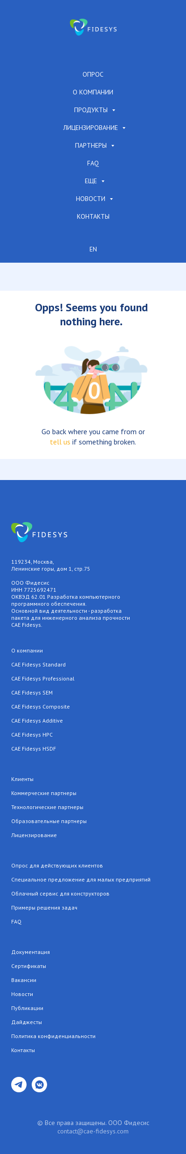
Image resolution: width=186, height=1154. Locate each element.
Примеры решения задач (44, 907)
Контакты (93, 216)
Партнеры (92, 145)
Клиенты (22, 778)
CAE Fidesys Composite (40, 706)
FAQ (93, 163)
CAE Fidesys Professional (43, 678)
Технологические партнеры (47, 806)
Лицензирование (91, 127)
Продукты (92, 110)
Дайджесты (26, 1021)
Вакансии (23, 979)
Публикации (27, 1007)
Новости (91, 198)
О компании (93, 92)
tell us (60, 441)
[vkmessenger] (39, 1090)
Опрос (93, 74)
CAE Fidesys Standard (38, 664)
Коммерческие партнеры (43, 792)
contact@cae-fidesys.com (93, 1131)
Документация (30, 951)
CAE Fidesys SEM (32, 692)
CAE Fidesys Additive (37, 720)
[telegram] (19, 1090)
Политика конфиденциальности (53, 1035)
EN (93, 249)
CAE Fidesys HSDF (33, 748)
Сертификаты (28, 965)
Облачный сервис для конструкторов (60, 893)
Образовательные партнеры (49, 820)
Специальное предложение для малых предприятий (81, 879)
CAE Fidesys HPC (32, 734)
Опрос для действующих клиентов (57, 865)
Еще (92, 181)
